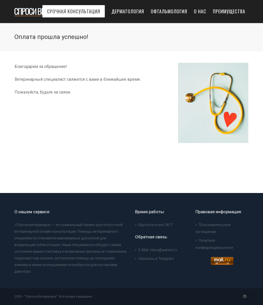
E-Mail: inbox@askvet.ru (157, 250)
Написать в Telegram (156, 259)
